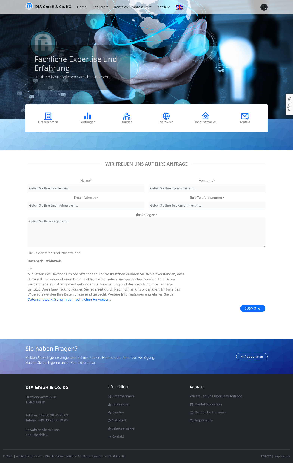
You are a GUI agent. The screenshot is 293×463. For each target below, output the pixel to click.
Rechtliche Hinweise (210, 412)
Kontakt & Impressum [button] (131, 7)
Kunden (118, 412)
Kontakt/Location (208, 404)
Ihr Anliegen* (146, 215)
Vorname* (207, 180)
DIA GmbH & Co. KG (48, 6)
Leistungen (120, 404)
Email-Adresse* (86, 197)
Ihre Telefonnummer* (207, 197)
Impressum (204, 420)
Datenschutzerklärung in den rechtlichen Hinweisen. (69, 299)
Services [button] (99, 7)
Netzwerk (119, 420)
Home (82, 7)
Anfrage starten (252, 356)
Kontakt (118, 436)
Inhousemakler (124, 428)
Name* (86, 180)
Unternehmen (123, 396)
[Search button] (264, 7)
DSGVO (266, 456)
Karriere (163, 7)
